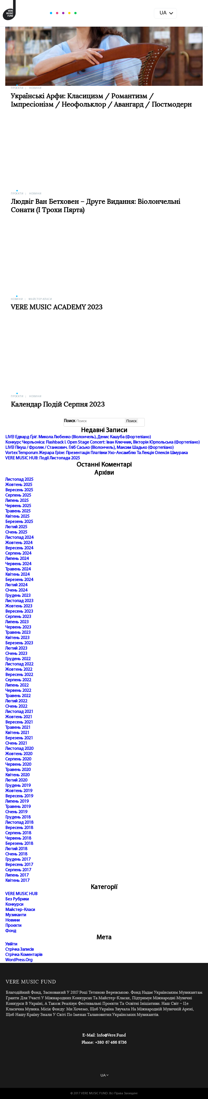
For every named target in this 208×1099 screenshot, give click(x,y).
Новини (35, 88)
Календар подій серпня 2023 (58, 404)
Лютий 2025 (16, 527)
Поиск (69, 421)
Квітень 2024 (17, 574)
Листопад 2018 (19, 822)
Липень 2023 (17, 622)
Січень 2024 (16, 590)
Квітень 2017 (17, 880)
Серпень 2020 (18, 759)
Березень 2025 (19, 522)
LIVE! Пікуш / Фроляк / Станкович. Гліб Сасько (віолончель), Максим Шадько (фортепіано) (89, 447)
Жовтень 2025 (18, 485)
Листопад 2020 (19, 749)
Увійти (11, 944)
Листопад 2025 (19, 479)
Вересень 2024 (19, 548)
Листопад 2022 (19, 664)
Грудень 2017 (18, 859)
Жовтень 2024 (18, 543)
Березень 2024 (19, 580)
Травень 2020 (18, 770)
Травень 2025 (18, 511)
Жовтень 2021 (18, 717)
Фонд (10, 931)
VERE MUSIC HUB (21, 894)
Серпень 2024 (18, 553)
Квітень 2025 (17, 516)
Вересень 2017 (19, 865)
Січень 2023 (16, 654)
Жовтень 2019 (18, 791)
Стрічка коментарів (23, 955)
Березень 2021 (19, 738)
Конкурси (14, 904)
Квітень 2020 (17, 775)
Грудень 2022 (18, 659)
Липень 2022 (17, 685)
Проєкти (17, 88)
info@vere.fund (111, 1035)
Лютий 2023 (16, 648)
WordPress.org (18, 960)
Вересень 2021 (19, 722)
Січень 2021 (16, 743)
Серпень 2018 (18, 833)
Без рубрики (17, 899)
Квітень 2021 (17, 733)
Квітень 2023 (17, 638)
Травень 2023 (18, 632)
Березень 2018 (19, 844)
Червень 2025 (18, 506)
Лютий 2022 (16, 701)
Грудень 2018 (18, 817)
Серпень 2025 (18, 495)
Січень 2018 (16, 854)
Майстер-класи (40, 299)
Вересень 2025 (19, 490)
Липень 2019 (17, 801)
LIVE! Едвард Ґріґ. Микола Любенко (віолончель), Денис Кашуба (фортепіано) (78, 437)
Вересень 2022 (19, 675)
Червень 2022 (18, 691)
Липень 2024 (17, 559)
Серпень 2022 (18, 680)
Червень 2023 (18, 627)
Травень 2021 (18, 727)
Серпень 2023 (18, 617)
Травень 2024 (18, 569)
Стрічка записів (19, 949)
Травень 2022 (18, 696)
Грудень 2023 (18, 596)
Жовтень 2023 (18, 606)
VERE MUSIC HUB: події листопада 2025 (42, 458)
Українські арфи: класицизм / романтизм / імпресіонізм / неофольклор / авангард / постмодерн (101, 100)
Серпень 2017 (18, 870)
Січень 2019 (16, 812)
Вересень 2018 (19, 828)
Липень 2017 (17, 875)
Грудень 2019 (18, 785)
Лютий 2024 (16, 585)
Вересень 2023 (19, 611)
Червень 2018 (18, 838)
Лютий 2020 (16, 780)
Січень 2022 (16, 706)
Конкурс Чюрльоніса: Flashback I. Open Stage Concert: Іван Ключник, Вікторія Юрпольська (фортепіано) (102, 442)
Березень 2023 (19, 643)
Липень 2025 (17, 501)
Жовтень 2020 (18, 754)
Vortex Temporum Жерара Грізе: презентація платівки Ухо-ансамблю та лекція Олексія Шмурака (96, 453)
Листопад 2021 (19, 712)
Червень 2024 (18, 564)
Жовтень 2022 (18, 669)
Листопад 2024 (19, 537)
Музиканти (15, 915)
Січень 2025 (16, 532)
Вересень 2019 (19, 796)
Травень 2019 (18, 807)
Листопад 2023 (19, 601)
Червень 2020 (18, 764)
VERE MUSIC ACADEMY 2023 (57, 307)
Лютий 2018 (16, 849)
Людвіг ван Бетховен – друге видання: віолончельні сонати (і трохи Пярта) (95, 206)
